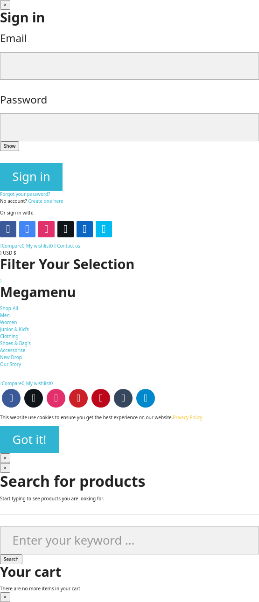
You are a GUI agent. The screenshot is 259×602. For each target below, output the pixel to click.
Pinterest (101, 398)
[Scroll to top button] (1, 280)
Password (23, 99)
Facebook (11, 398)
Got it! (30, 439)
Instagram (56, 398)
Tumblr (123, 398)
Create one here (45, 201)
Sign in (31, 176)
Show (9, 146)
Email (13, 38)
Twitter (33, 398)
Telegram (145, 398)
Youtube (78, 398)
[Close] (5, 5)
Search (11, 559)
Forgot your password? (25, 194)
